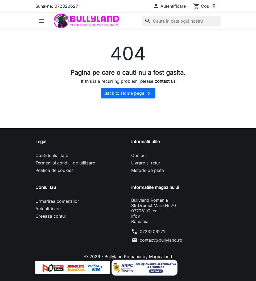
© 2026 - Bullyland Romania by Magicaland (128, 256)
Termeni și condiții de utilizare (65, 163)
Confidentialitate (51, 155)
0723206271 (152, 231)
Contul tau (45, 187)
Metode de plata (147, 170)
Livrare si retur (145, 163)
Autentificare (48, 208)
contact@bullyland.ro (161, 240)
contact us (165, 81)
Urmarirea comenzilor (57, 201)
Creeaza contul (50, 216)
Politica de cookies (54, 170)
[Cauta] (181, 21)
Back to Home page (128, 93)
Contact (139, 155)
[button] (169, 6)
